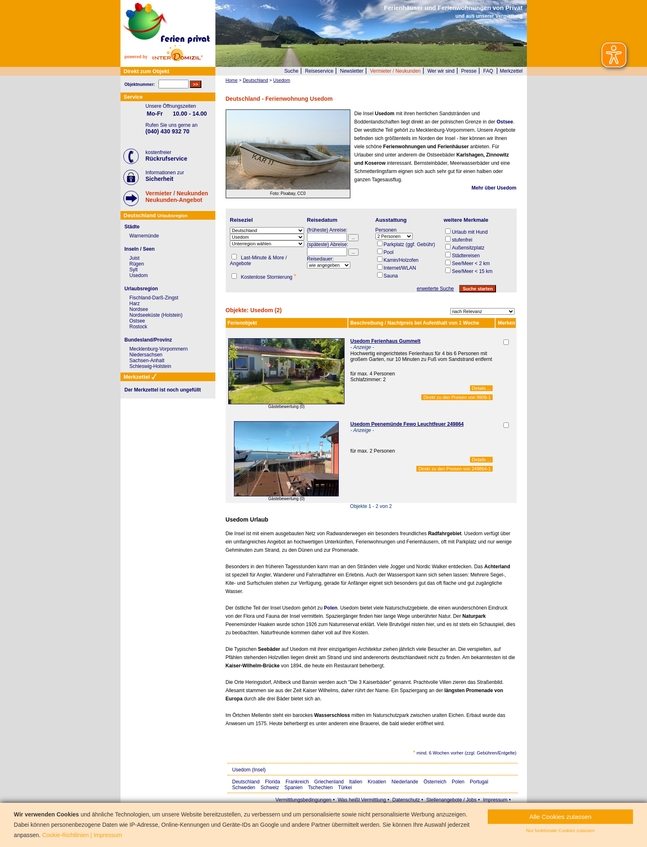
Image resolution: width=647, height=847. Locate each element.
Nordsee (139, 309)
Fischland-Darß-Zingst (154, 298)
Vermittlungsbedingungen (303, 800)
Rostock (138, 327)
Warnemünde (144, 236)
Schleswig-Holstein (150, 366)
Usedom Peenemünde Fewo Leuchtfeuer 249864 (407, 424)
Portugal (479, 782)
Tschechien (320, 787)
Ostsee (504, 122)
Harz (135, 303)
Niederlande (405, 782)
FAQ (488, 71)
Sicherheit (160, 179)
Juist (135, 258)
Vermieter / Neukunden (395, 71)
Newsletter (352, 71)
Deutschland (246, 782)
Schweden (243, 787)
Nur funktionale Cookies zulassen (560, 830)
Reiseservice (319, 71)
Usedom (139, 275)
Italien (355, 782)
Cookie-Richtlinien (65, 835)
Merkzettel (511, 71)
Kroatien (377, 782)
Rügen (137, 264)
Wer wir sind (441, 71)
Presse (469, 71)
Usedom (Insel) (249, 770)
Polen (331, 608)
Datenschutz (406, 800)
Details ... (481, 388)
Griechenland (329, 782)
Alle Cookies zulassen (560, 816)
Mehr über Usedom (494, 188)
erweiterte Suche (435, 289)
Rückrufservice (166, 158)
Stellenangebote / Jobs (451, 800)
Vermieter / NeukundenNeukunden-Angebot (177, 196)
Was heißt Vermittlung (362, 800)
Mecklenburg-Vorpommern (159, 349)
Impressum (495, 800)
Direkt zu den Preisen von (457, 397)
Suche (291, 71)
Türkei (345, 787)
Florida (272, 782)
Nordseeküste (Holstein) (156, 315)
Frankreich (297, 782)
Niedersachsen (146, 355)
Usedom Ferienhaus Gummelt (385, 341)
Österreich (434, 782)
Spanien (293, 787)
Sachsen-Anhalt (147, 360)
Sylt (134, 270)
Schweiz (270, 787)
